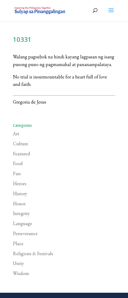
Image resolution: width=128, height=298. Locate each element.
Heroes (19, 183)
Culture (20, 144)
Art (16, 134)
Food (18, 163)
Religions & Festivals (33, 253)
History (20, 193)
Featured (21, 154)
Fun (17, 173)
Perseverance (25, 233)
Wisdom (21, 273)
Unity (18, 263)
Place (18, 243)
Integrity (21, 213)
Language (22, 223)
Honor (19, 204)
